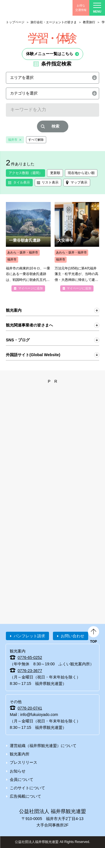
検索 (55, 126)
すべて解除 (36, 139)
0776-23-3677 (30, 670)
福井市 (12, 139)
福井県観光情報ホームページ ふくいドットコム (31, 7)
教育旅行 (89, 22)
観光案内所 (19, 754)
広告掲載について (25, 796)
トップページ (15, 22)
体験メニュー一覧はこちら (49, 53)
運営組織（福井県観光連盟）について (43, 745)
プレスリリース (23, 762)
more (28, 247)
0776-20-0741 (30, 708)
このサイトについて (27, 788)
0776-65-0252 (30, 657)
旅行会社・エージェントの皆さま (54, 22)
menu (97, 8)
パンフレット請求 (29, 636)
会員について (21, 779)
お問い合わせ (72, 636)
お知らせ (17, 771)
